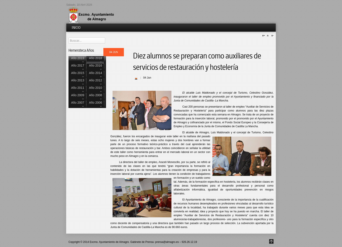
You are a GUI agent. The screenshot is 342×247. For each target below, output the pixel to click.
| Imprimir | (136, 78)
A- (272, 36)
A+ (264, 36)
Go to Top (271, 241)
